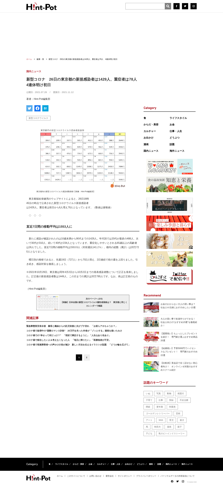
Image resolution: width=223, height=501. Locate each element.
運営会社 (110, 476)
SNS (161, 420)
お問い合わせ (95, 476)
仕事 (161, 400)
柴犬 (182, 420)
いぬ (148, 393)
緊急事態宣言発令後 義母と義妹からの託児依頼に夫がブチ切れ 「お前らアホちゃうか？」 (71, 326)
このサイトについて (76, 476)
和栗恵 (172, 407)
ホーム (60, 476)
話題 (172, 144)
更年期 (159, 407)
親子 (179, 427)
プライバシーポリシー (146, 476)
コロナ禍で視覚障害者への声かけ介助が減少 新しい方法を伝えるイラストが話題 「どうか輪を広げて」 (78, 344)
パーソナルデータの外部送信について (177, 476)
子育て (149, 400)
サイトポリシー (125, 476)
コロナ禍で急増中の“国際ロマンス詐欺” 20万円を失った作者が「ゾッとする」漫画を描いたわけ (74, 330)
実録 (171, 400)
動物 (169, 393)
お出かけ (148, 137)
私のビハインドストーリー (172, 433)
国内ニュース (151, 151)
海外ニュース (177, 151)
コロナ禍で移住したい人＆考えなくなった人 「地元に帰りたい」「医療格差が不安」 (68, 340)
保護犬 (180, 393)
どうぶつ (174, 137)
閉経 (148, 407)
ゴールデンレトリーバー (158, 413)
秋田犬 (157, 427)
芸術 (178, 413)
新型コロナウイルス (38, 118)
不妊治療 (184, 400)
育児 (171, 420)
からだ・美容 (151, 124)
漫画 (146, 144)
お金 (172, 124)
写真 (158, 393)
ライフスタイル (178, 118)
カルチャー (150, 131)
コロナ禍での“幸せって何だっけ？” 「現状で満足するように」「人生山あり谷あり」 (68, 335)
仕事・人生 (176, 131)
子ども (149, 433)
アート (149, 420)
